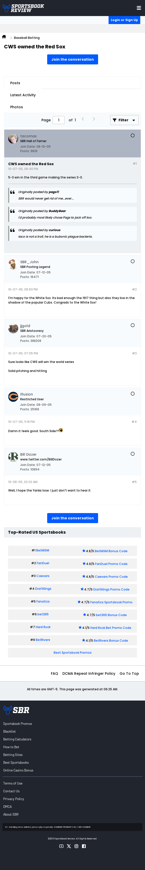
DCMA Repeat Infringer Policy (88, 673)
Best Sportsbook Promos (73, 652)
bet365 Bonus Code (111, 615)
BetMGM (42, 550)
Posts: (25, 151)
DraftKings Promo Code (111, 589)
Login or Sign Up (124, 20)
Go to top (129, 673)
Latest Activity (23, 95)
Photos (16, 107)
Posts (15, 82)
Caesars (42, 576)
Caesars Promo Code (111, 576)
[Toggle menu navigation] (139, 8)
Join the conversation (72, 59)
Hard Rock (43, 627)
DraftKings (43, 589)
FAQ (54, 673)
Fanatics (43, 601)
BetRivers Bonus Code (111, 640)
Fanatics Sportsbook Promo (111, 602)
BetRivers (43, 640)
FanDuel (43, 563)
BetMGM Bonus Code (111, 551)
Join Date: (28, 146)
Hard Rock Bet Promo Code (110, 628)
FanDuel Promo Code (111, 564)
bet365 (43, 614)
